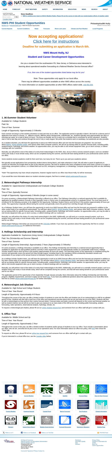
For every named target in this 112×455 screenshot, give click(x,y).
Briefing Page (101, 426)
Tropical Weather (10, 411)
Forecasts (46, 29)
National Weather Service (28, 442)
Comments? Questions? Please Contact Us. (32, 451)
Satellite (65, 395)
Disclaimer (78, 440)
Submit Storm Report (29, 426)
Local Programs (98, 29)
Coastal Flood (47, 411)
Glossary (77, 444)
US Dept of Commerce (27, 440)
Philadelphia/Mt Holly (15, 25)
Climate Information (101, 411)
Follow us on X (8, 432)
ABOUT (105, 9)
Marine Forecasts (65, 411)
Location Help (7, 19)
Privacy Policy (96, 440)
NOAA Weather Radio (19, 144)
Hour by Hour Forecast (101, 395)
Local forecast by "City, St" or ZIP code (9, 14)
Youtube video (41, 336)
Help (76, 442)
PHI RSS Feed (102, 432)
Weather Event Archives (47, 426)
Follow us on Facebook (28, 432)
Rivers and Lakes (60, 29)
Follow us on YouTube (46, 432)
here (48, 277)
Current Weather (29, 395)
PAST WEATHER (31, 9)
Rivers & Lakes (47, 395)
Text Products (83, 411)
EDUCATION (72, 9)
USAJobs (46, 224)
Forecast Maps (83, 395)
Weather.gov (5, 25)
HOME (5, 9)
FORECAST (16, 9)
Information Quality (80, 441)
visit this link (88, 85)
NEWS (84, 9)
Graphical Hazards (29, 411)
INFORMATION (58, 9)
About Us (94, 444)
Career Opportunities (97, 445)
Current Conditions (23, 29)
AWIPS (8, 144)
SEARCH (94, 9)
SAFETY (45, 9)
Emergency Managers (83, 426)
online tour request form (40, 333)
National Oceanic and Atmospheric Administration (34, 441)
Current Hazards (7, 29)
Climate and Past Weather (79, 29)
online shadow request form (51, 308)
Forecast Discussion (65, 426)
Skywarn (10, 426)
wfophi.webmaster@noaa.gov (76, 176)
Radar (36, 29)
